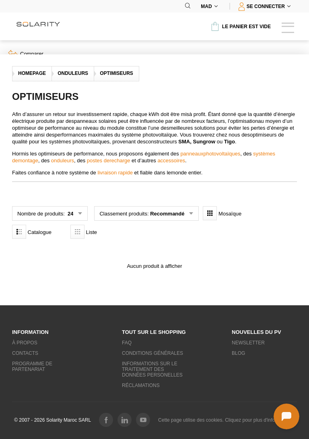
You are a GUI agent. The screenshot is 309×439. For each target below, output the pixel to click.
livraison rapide (114, 173)
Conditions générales (152, 353)
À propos (24, 343)
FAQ (127, 343)
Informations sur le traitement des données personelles (152, 369)
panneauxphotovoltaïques (210, 154)
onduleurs (62, 160)
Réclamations (141, 385)
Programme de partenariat (32, 366)
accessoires (171, 160)
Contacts (25, 353)
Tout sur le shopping (154, 332)
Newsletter (248, 343)
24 (69, 214)
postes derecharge (108, 160)
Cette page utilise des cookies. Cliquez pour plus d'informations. (226, 420)
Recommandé (167, 214)
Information (30, 332)
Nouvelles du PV (256, 332)
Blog (238, 353)
